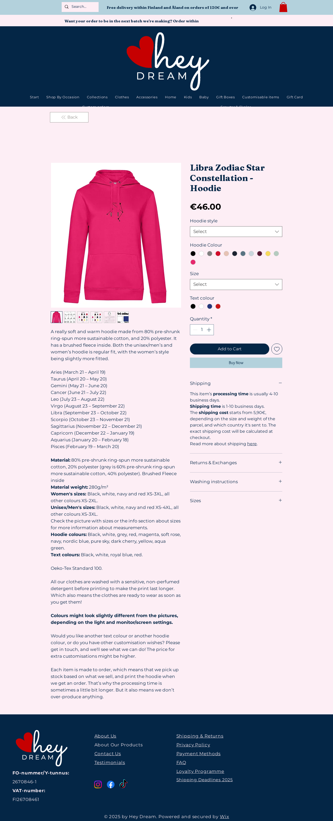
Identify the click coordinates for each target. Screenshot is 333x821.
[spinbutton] (202, 330)
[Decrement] (194, 330)
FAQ (181, 762)
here (252, 443)
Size (194, 273)
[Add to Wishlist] (276, 349)
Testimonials (109, 762)
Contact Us (107, 753)
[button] (283, 7)
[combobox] (236, 231)
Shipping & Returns (199, 736)
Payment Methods (198, 753)
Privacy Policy (193, 744)
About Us (105, 736)
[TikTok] (123, 784)
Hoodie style (203, 220)
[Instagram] (98, 784)
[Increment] (209, 330)
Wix (224, 816)
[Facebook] (111, 784)
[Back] (69, 117)
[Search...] (80, 6)
